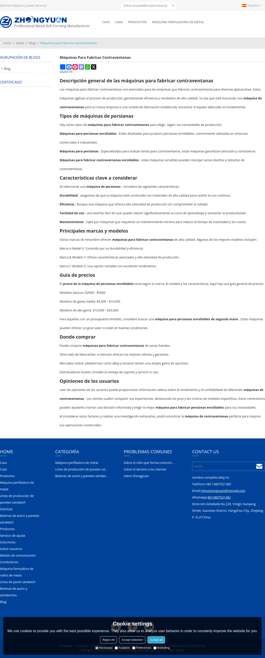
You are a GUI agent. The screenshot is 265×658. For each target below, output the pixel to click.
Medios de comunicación (18, 555)
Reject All (108, 639)
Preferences (141, 647)
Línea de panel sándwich (17, 582)
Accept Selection (132, 639)
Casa (106, 22)
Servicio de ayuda (12, 535)
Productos (137, 22)
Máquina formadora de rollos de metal (16, 572)
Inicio (7, 43)
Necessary (103, 647)
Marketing (161, 647)
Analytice (122, 647)
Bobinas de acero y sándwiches (13, 591)
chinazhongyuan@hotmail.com (223, 491)
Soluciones (7, 542)
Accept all (156, 639)
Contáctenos (9, 562)
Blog (32, 43)
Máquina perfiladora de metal (178, 22)
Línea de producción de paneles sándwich (17, 499)
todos (20, 43)
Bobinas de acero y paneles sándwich (19, 519)
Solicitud (6, 509)
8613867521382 (219, 497)
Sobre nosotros (11, 549)
